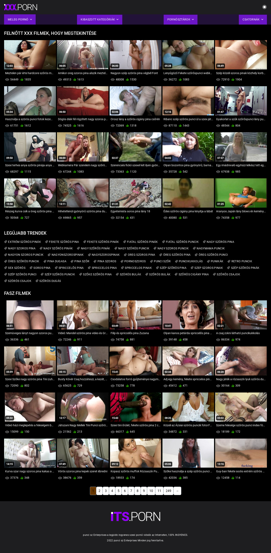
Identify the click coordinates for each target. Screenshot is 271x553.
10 (151, 491)
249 (168, 491)
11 (159, 491)
